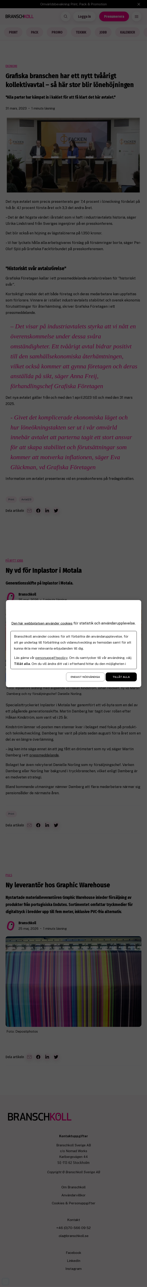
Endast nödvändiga (85, 678)
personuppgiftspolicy (51, 660)
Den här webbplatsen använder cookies (43, 621)
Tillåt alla (121, 678)
